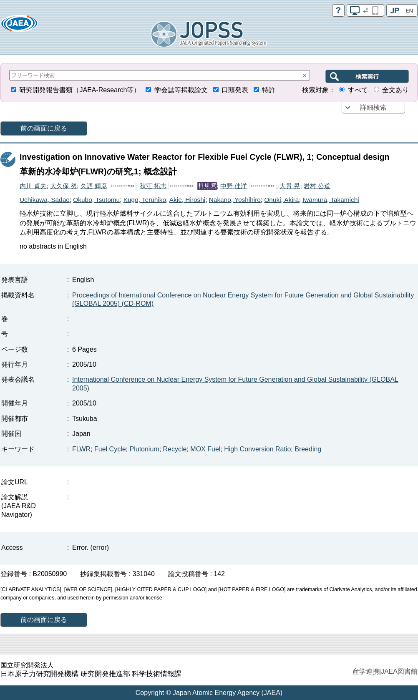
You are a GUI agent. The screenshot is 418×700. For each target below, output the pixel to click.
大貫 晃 (290, 185)
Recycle (175, 449)
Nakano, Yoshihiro (235, 199)
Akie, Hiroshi (187, 199)
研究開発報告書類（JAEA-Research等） (79, 89)
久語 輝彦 (94, 185)
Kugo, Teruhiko (144, 199)
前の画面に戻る (43, 128)
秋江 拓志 (153, 185)
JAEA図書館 (399, 671)
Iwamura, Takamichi (330, 199)
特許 (268, 89)
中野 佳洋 (233, 185)
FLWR (81, 449)
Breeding (308, 449)
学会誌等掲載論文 (181, 89)
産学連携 (366, 671)
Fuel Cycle (110, 449)
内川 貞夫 (33, 185)
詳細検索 (373, 107)
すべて (358, 89)
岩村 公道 (317, 185)
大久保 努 (63, 185)
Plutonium (144, 449)
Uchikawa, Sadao (45, 199)
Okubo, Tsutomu (96, 199)
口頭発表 (235, 89)
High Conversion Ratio (257, 449)
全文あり (395, 89)
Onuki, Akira (281, 199)
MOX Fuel (205, 449)
